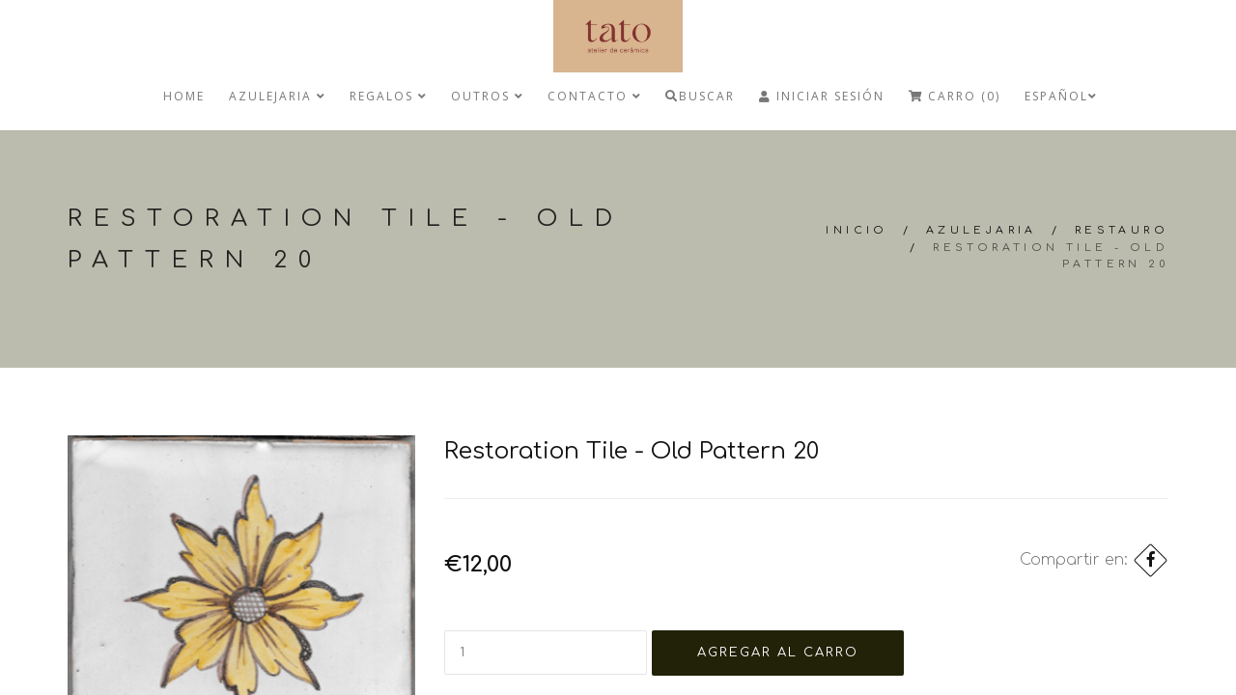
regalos (388, 96)
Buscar (700, 96)
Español (1061, 96)
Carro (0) (954, 96)
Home (184, 96)
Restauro (1121, 230)
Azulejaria (277, 96)
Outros (487, 96)
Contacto (594, 96)
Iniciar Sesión (822, 96)
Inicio (856, 230)
